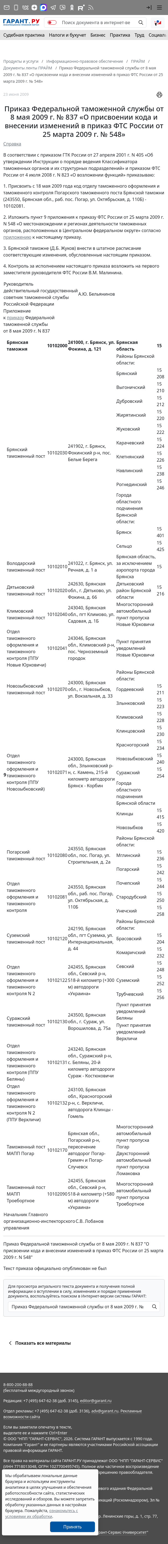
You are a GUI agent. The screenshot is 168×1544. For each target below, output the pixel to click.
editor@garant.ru (96, 1400)
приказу (15, 318)
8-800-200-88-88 (18, 1384)
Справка (12, 144)
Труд (139, 35)
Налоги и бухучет (67, 35)
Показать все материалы (39, 1343)
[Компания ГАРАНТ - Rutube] (81, 7)
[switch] (52, 22)
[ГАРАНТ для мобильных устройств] (16, 7)
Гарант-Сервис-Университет (120, 1532)
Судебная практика (24, 35)
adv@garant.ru (104, 1411)
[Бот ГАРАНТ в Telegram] (62, 7)
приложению (17, 237)
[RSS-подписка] (90, 7)
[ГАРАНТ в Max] (43, 7)
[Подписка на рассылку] (6, 7)
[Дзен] (34, 7)
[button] (149, 7)
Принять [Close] (72, 1527)
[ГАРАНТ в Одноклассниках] (72, 7)
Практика (120, 35)
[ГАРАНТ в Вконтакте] (25, 7)
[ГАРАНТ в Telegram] (53, 7)
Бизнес (98, 35)
